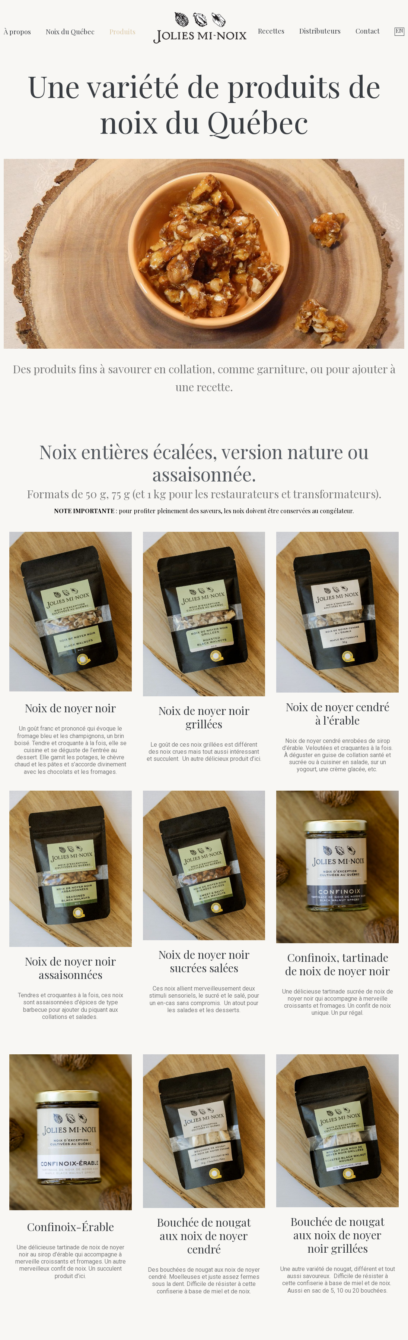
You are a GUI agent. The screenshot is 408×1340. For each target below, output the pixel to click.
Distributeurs (320, 31)
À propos (17, 31)
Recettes (271, 31)
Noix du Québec (70, 31)
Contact (368, 31)
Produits (122, 31)
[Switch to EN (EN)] (399, 32)
